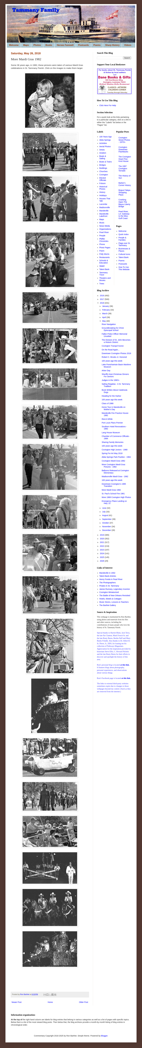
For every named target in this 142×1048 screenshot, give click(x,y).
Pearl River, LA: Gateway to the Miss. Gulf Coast (124, 214)
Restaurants (104, 257)
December (106, 530)
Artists (102, 150)
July (104, 512)
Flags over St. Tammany (124, 244)
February (106, 310)
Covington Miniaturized (109, 592)
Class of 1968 (107, 403)
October (106, 523)
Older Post (83, 1002)
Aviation (102, 153)
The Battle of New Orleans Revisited (114, 595)
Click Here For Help (107, 105)
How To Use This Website (124, 268)
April (104, 317)
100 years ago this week (112, 361)
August (105, 515)
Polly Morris (104, 254)
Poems (96, 45)
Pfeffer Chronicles (103, 240)
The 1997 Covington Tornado (123, 168)
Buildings (103, 168)
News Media (104, 226)
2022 (102, 546)
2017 (102, 299)
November (106, 526)
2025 (102, 557)
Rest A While (107, 419)
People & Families (122, 239)
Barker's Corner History (125, 184)
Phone (102, 244)
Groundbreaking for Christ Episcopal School (113, 329)
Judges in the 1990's (110, 380)
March (105, 313)
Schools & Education (103, 261)
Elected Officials (102, 179)
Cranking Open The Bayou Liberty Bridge (124, 203)
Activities (103, 143)
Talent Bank (104, 269)
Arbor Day (106, 370)
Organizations (105, 229)
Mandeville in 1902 (107, 573)
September (107, 519)
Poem (101, 251)
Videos (127, 45)
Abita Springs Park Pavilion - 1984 (116, 457)
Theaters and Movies (105, 279)
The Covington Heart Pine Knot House (125, 159)
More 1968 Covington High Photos (116, 497)
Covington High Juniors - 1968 (114, 450)
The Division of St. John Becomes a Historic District (116, 341)
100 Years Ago (105, 137)
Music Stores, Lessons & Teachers (114, 602)
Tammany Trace (103, 273)
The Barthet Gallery (107, 605)
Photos (37, 45)
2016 (102, 295)
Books (48, 45)
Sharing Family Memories (112, 442)
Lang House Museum (111, 432)
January (106, 306)
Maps (26, 45)
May (104, 321)
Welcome (14, 45)
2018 (102, 303)
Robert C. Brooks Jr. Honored (114, 357)
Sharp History (112, 45)
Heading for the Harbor (111, 396)
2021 (102, 542)
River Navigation (109, 324)
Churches (103, 171)
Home (50, 1002)
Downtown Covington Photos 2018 (116, 353)
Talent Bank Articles (107, 576)
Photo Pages (104, 247)
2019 (102, 535)
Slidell (101, 266)
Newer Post (16, 1002)
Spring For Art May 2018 (112, 453)
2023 (102, 550)
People (102, 235)
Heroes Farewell (65, 45)
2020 (102, 539)
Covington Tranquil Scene (113, 346)
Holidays (103, 195)
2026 (102, 561)
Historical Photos (103, 188)
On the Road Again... (110, 350)
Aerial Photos (105, 146)
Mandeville (104, 211)
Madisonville (104, 207)
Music (101, 223)
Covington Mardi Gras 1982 (113, 461)
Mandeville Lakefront (104, 215)
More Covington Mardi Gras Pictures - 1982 (113, 465)
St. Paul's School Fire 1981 (113, 494)
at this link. (126, 678)
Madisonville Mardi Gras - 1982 (115, 476)
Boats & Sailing (102, 157)
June (104, 508)
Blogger (104, 1036)
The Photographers (107, 582)
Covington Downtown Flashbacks (123, 149)
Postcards (83, 45)
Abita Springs (105, 140)
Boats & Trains (105, 162)
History (102, 192)
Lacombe (103, 204)
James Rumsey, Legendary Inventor (114, 589)
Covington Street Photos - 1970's (124, 140)
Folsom (102, 183)
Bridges (102, 165)
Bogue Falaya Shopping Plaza (124, 192)
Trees (101, 284)
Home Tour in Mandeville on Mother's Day (113, 408)
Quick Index (124, 234)
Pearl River (104, 232)
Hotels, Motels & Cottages (110, 599)
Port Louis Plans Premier (112, 423)
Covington (103, 175)
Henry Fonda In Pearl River (111, 579)
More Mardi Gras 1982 (111, 490)
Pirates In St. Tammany (109, 586)
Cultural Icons (124, 254)
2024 (102, 553)
